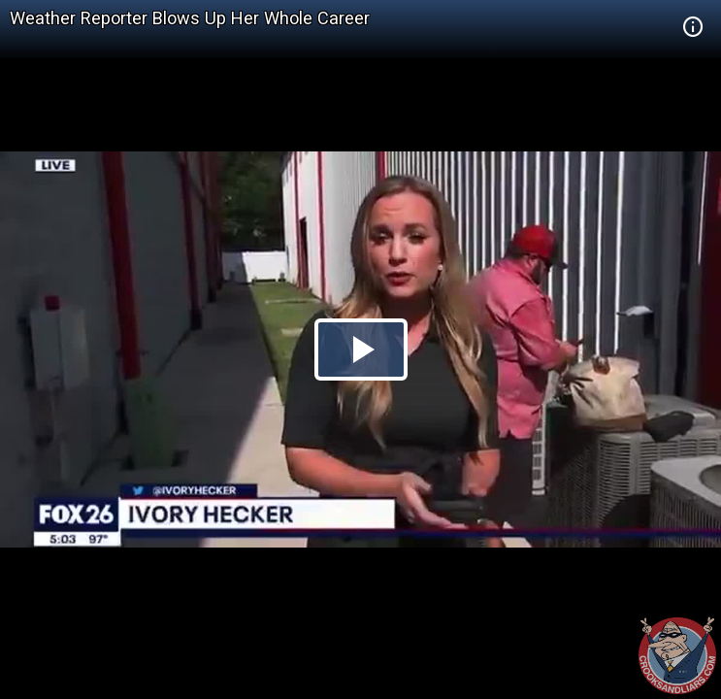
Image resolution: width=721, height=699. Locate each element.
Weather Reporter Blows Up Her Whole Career (190, 18)
